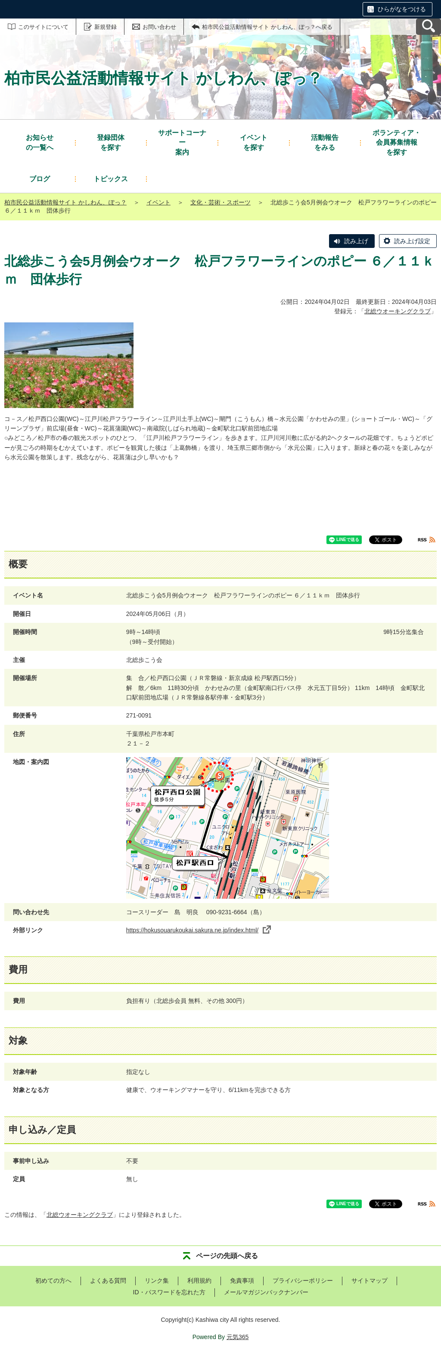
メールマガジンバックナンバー (266, 1292)
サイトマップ (369, 1280)
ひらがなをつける (402, 9)
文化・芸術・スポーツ (220, 202)
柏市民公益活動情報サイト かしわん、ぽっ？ (65, 202)
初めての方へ (53, 1280)
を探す (110, 142)
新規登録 (105, 27)
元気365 (237, 1336)
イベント (158, 202)
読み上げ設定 (412, 241)
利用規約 (199, 1280)
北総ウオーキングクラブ (397, 311)
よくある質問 (108, 1280)
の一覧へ (39, 142)
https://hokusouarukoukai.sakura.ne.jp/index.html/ (198, 930)
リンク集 (157, 1280)
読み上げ (356, 241)
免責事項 (242, 1280)
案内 (182, 142)
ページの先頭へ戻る (227, 1255)
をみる (325, 142)
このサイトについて (43, 27)
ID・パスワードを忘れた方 (169, 1292)
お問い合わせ (159, 27)
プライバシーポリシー (303, 1280)
